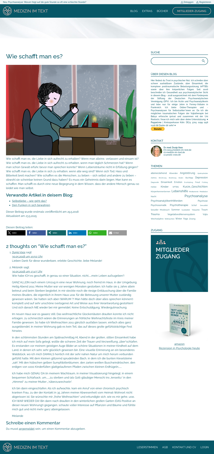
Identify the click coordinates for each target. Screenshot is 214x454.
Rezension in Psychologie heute (179, 348)
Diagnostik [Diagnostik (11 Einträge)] (155, 182)
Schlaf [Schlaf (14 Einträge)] (194, 205)
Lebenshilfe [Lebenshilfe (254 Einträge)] (180, 191)
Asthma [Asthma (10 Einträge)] (154, 178)
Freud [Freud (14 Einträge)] (197, 182)
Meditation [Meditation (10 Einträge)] (204, 192)
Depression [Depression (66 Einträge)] (201, 177)
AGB (165, 447)
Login (204, 447)
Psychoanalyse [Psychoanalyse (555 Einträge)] (196, 196)
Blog (134, 11)
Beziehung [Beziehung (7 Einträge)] (172, 178)
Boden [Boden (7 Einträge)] (181, 178)
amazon (179, 344)
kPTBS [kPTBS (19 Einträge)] (176, 187)
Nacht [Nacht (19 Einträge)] (153, 196)
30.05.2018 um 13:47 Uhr (27, 271)
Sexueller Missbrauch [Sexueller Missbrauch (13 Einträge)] (160, 210)
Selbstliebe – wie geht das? (29, 201)
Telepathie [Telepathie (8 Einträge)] (196, 210)
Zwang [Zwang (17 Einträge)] (192, 219)
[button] (16, 232)
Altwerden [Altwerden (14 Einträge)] (173, 173)
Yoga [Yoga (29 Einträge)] (185, 218)
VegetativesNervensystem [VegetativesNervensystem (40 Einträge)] (181, 214)
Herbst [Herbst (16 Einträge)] (153, 187)
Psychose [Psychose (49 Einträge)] (203, 201)
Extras (147, 11)
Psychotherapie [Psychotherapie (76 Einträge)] (179, 205)
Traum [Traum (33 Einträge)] (204, 210)
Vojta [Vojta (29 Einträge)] (205, 214)
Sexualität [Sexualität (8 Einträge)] (204, 205)
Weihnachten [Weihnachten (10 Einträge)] (169, 219)
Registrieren (203, 2)
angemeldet (27, 428)
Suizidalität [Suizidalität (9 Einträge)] (186, 210)
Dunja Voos (18, 252)
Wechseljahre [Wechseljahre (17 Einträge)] (157, 219)
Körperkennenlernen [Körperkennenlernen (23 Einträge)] (160, 191)
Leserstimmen (147, 447)
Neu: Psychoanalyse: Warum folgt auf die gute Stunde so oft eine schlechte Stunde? (44, 2)
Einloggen (187, 2)
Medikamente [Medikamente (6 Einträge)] (194, 191)
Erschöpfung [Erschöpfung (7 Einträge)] (188, 182)
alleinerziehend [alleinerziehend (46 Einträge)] (159, 173)
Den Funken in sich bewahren (31, 205)
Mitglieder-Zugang (191, 11)
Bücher (162, 11)
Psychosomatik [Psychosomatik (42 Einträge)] (158, 205)
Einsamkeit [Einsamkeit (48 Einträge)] (166, 182)
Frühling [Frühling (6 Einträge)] (205, 182)
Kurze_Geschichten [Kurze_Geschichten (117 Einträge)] (195, 186)
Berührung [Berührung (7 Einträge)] (162, 178)
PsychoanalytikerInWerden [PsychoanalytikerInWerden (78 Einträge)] (166, 200)
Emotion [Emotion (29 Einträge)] (178, 182)
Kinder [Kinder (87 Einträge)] (165, 186)
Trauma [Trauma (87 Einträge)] (155, 214)
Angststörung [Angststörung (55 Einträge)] (187, 173)
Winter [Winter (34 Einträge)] (178, 218)
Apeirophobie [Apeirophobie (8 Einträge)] (202, 173)
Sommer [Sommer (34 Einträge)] (175, 210)
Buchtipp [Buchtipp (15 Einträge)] (189, 178)
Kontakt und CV (184, 447)
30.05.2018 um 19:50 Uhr (27, 256)
